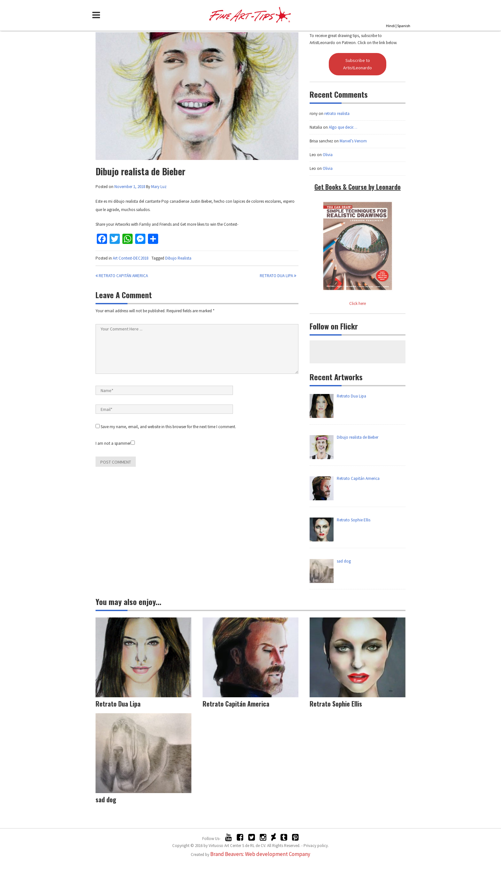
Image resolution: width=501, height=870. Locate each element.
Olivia (328, 154)
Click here (357, 303)
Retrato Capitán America (122, 275)
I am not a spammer (115, 443)
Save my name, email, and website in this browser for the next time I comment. (168, 426)
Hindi (390, 25)
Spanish (403, 25)
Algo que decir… (343, 127)
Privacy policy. (316, 845)
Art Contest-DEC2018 (130, 258)
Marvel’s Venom (353, 141)
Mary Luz (158, 186)
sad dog (106, 799)
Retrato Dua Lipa (278, 275)
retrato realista (337, 113)
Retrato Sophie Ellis (336, 703)
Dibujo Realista (178, 258)
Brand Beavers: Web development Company (260, 854)
